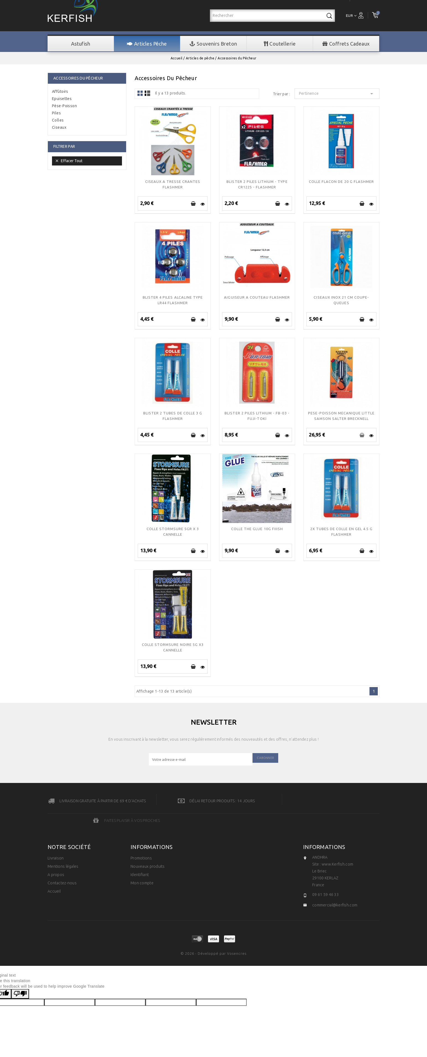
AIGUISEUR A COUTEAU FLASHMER (257, 297)
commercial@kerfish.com (334, 885)
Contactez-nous (62, 863)
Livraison (56, 838)
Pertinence (337, 93)
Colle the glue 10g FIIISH (257, 529)
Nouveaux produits (148, 847)
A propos (56, 855)
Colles (58, 120)
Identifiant (140, 855)
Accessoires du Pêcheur (78, 78)
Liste (147, 93)
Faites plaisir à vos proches (351, 801)
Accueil (54, 871)
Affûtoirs (60, 91)
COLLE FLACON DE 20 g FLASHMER (341, 181)
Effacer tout (68, 161)
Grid (140, 93)
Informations (324, 827)
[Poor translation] (20, 974)
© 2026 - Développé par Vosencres (213, 934)
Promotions (141, 838)
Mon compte (142, 863)
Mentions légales (63, 847)
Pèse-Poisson (64, 106)
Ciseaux (59, 127)
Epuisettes (62, 98)
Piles (56, 113)
